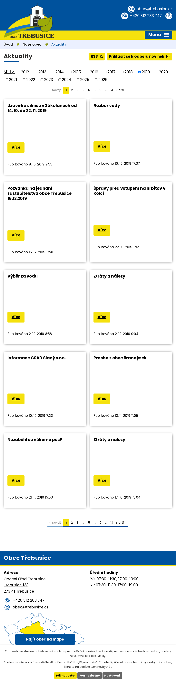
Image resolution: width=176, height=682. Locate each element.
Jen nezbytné (89, 676)
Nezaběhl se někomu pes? (34, 439)
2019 (146, 72)
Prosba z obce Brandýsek (120, 358)
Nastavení (112, 676)
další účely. (98, 656)
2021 (13, 79)
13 (112, 90)
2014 (59, 72)
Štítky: (9, 72)
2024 (66, 79)
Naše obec (32, 44)
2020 (163, 72)
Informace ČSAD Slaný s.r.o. (36, 358)
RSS (97, 56)
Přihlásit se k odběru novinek (139, 56)
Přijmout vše (65, 676)
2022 (30, 79)
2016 (94, 72)
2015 (77, 72)
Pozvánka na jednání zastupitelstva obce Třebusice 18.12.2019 (39, 193)
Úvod (8, 44)
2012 (25, 72)
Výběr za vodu (22, 276)
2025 (84, 79)
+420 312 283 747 (146, 15)
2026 (102, 79)
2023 (48, 79)
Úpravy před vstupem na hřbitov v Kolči (129, 190)
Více (16, 147)
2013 (42, 72)
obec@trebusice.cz (154, 8)
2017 (111, 72)
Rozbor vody (106, 105)
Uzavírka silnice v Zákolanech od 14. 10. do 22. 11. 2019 (42, 108)
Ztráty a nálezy (109, 276)
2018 (128, 72)
